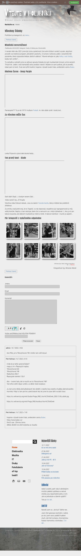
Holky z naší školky (65, 56)
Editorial (45, 485)
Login (75, 533)
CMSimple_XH (50, 530)
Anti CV (44, 506)
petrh (71, 533)
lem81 (15, 475)
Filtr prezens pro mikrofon (50, 478)
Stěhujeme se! (46, 454)
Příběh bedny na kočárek (50, 472)
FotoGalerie (17, 467)
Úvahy (15, 463)
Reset (38, 341)
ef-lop (15, 471)
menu (27, 35)
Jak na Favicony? (47, 466)
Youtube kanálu (43, 203)
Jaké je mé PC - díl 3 (48, 460)
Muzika (15, 455)
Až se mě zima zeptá (48, 448)
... (58, 2)
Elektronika (17, 451)
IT (13, 459)
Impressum (36, 530)
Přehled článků (11, 40)
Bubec (72, 67)
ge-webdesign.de (66, 530)
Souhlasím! (74, 2)
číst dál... (50, 500)
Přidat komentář (28, 341)
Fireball (35, 110)
